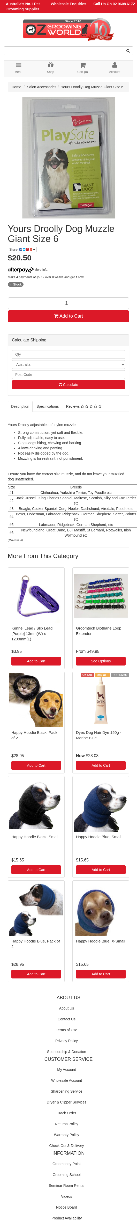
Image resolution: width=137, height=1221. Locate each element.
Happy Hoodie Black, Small (34, 837)
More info (27, 270)
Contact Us (66, 1019)
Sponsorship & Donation (66, 1052)
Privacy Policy (66, 1041)
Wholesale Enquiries (68, 4)
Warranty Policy (66, 1135)
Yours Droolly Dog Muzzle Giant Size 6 (92, 87)
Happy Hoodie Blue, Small (98, 837)
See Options (101, 661)
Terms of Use (66, 1030)
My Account (66, 1070)
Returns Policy (66, 1124)
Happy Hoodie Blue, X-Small (100, 941)
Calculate (68, 385)
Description (20, 406)
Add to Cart (68, 316)
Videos (66, 1196)
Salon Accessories (41, 87)
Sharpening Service (66, 1091)
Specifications (47, 406)
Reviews (83, 406)
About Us (66, 1008)
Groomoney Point (66, 1164)
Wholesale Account (66, 1080)
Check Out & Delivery (66, 1146)
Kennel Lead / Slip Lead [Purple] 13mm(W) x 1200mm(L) (31, 633)
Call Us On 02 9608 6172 (114, 4)
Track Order (66, 1113)
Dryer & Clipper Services (66, 1102)
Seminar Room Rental (67, 1185)
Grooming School (66, 1175)
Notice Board (66, 1207)
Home (16, 87)
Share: (22, 249)
